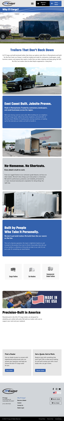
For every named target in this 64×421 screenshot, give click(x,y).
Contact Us (20, 405)
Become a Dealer (21, 400)
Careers (19, 403)
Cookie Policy (58, 418)
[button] (32, 3)
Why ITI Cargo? (21, 398)
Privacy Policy (42, 418)
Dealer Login (20, 408)
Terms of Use (50, 418)
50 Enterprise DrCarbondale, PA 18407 (8, 400)
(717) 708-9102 (6, 403)
